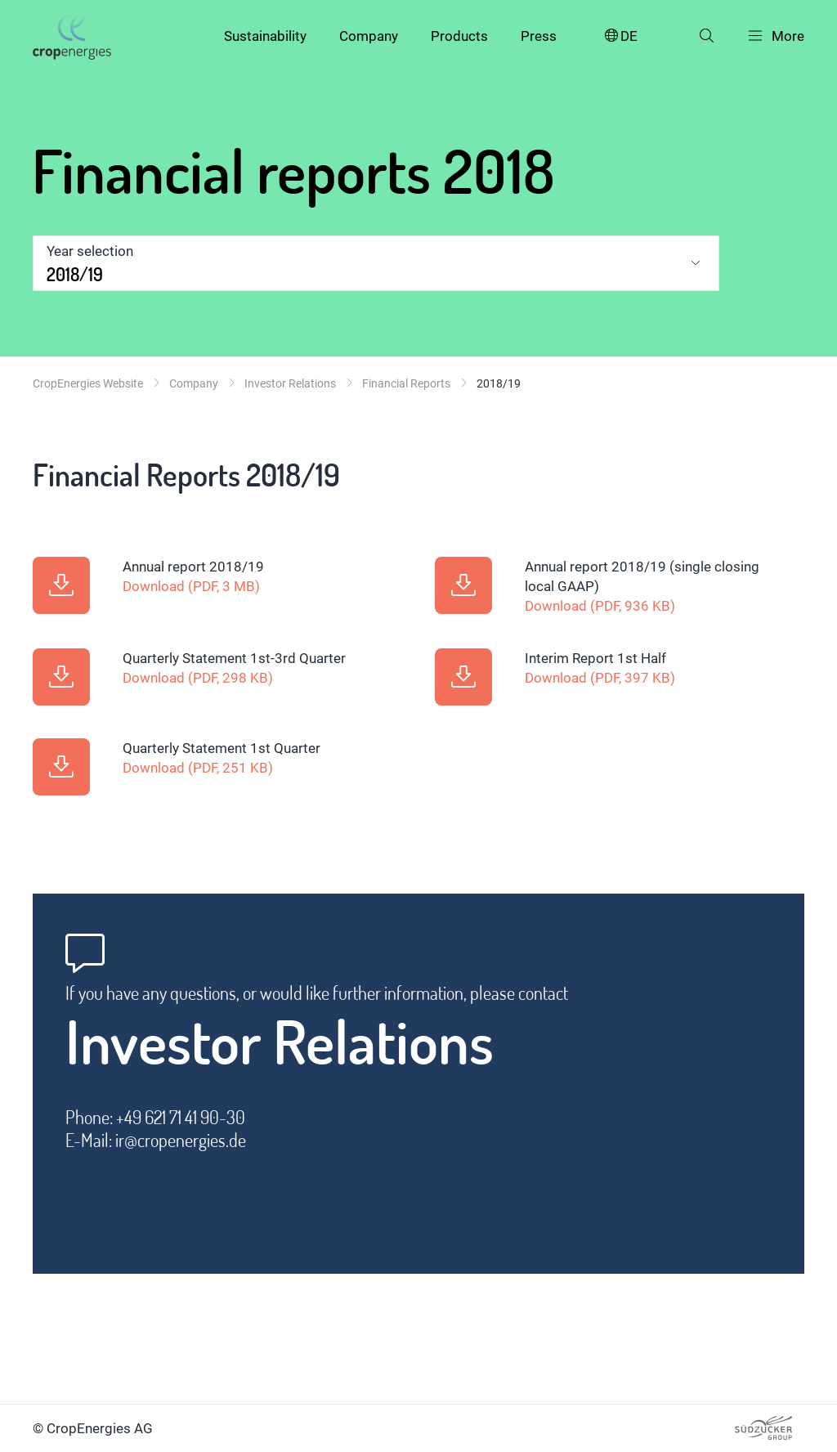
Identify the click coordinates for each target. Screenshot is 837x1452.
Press (539, 36)
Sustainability (265, 36)
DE (620, 36)
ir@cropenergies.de (180, 1140)
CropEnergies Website (88, 383)
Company (368, 36)
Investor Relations (290, 383)
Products (459, 36)
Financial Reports (406, 383)
